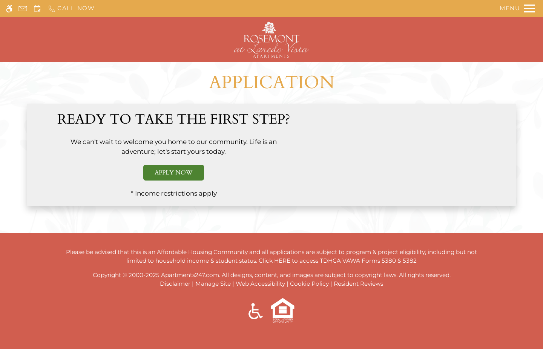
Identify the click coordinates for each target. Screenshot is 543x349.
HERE (282, 260)
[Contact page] (23, 8)
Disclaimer (175, 283)
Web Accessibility (260, 283)
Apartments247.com (190, 275)
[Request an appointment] (37, 8)
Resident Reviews (358, 283)
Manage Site (213, 283)
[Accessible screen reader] (9, 8)
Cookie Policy (309, 283)
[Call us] (71, 8)
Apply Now (174, 172)
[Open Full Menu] (517, 8)
